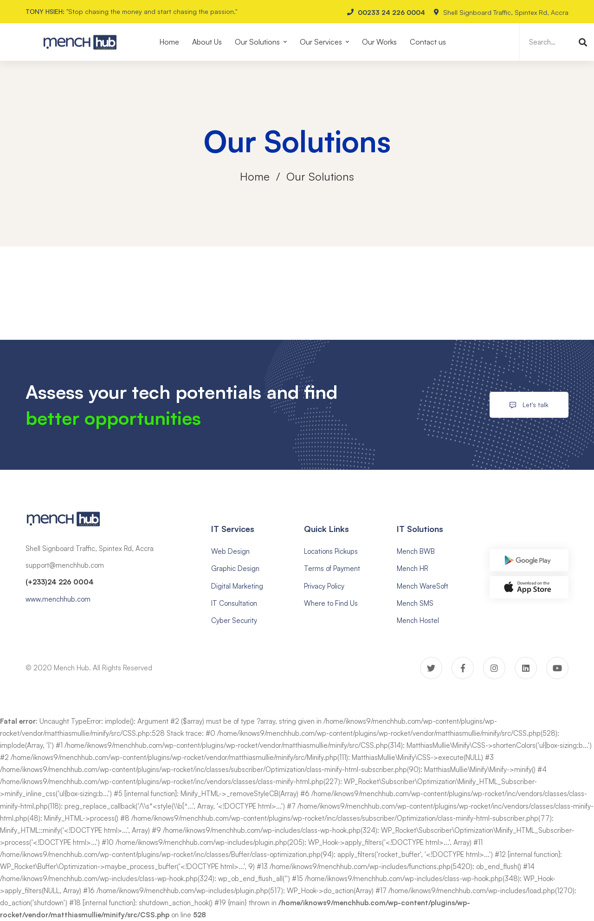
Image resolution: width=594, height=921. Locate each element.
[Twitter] (431, 668)
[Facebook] (463, 668)
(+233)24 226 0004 (60, 581)
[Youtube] (557, 668)
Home (255, 176)
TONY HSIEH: (45, 11)
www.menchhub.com (58, 599)
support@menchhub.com (65, 565)
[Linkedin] (526, 668)
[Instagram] (494, 668)
